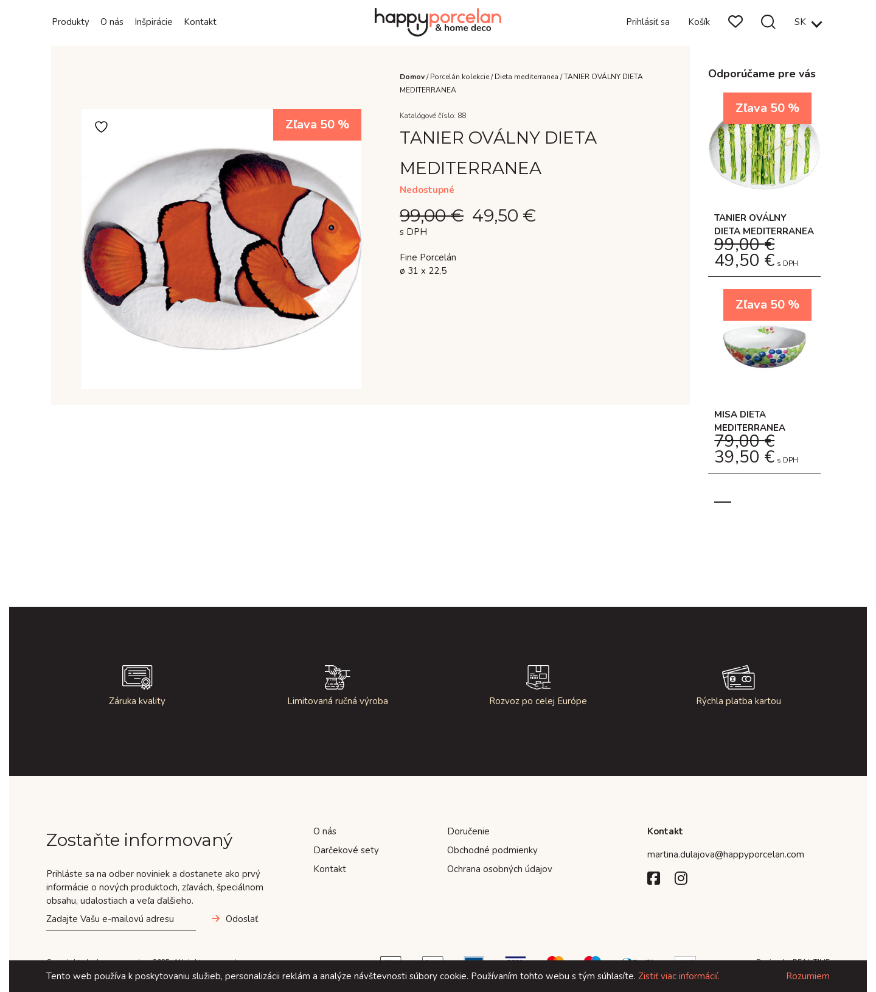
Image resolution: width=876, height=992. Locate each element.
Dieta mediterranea (526, 77)
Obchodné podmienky (492, 850)
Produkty (70, 22)
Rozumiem (808, 976)
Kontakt (200, 22)
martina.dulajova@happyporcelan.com (725, 854)
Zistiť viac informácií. (679, 976)
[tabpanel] (764, 289)
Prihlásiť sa (648, 22)
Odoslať (242, 919)
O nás (111, 22)
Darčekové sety (346, 850)
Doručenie (468, 831)
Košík (699, 22)
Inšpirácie (153, 22)
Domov (412, 77)
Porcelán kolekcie (459, 77)
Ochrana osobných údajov (499, 869)
